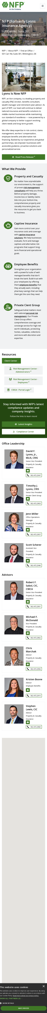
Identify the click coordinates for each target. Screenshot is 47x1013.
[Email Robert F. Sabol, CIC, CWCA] (28, 602)
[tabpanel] (23, 378)
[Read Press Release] (23, 157)
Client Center (11, 360)
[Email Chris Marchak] (28, 664)
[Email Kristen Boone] (28, 690)
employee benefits (28, 285)
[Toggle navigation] (42, 6)
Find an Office (27, 50)
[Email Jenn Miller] (28, 530)
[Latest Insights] (23, 424)
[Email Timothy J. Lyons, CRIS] (28, 499)
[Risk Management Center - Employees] (23, 381)
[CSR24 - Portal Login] (19, 390)
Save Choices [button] (23, 1008)
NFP (4, 50)
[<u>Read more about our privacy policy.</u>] (26, 996)
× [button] (43, 986)
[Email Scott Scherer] (28, 561)
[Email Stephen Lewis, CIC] (28, 722)
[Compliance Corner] (23, 431)
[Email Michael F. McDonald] (28, 633)
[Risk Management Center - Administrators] (23, 370)
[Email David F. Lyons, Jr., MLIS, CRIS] (28, 471)
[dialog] (23, 998)
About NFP (13, 50)
